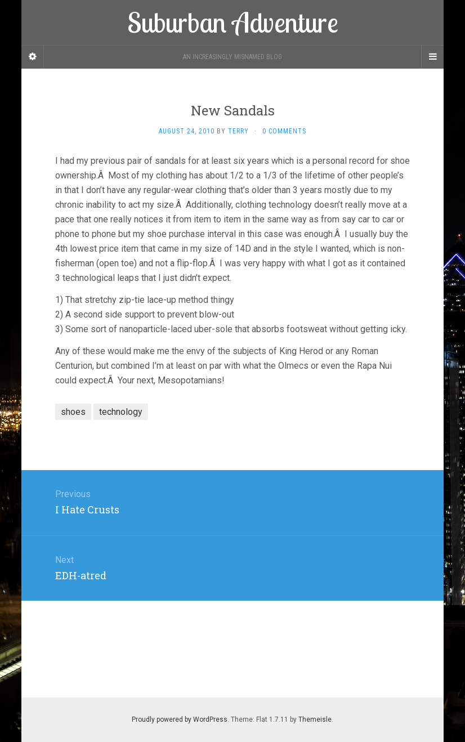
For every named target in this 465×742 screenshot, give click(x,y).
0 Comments (284, 131)
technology (120, 411)
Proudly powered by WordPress (179, 719)
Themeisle (315, 719)
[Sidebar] (32, 57)
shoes (73, 411)
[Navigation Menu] (432, 57)
